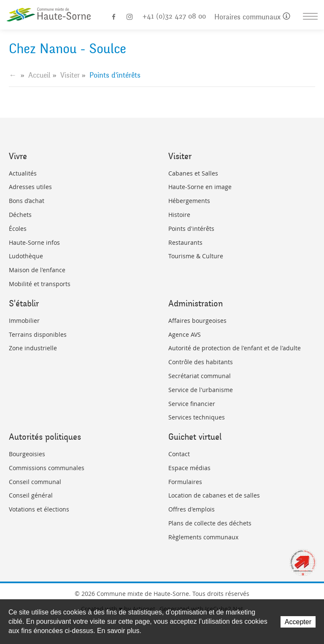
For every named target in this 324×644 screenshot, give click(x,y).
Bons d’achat (26, 201)
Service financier (191, 404)
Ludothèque (26, 256)
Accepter (298, 621)
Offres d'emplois (191, 509)
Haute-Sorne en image (200, 187)
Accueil (39, 75)
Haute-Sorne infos (34, 242)
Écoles (18, 229)
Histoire (179, 215)
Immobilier (24, 321)
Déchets (20, 215)
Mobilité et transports (39, 284)
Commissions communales (46, 468)
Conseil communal (35, 482)
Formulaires (185, 482)
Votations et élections (39, 509)
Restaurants (185, 242)
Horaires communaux (252, 17)
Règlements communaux (203, 537)
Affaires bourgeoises (197, 321)
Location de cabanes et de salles (214, 495)
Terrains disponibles (38, 334)
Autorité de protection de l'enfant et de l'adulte (234, 348)
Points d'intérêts (191, 229)
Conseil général (31, 495)
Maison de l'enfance (37, 270)
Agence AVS (184, 334)
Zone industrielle (33, 348)
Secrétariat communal (199, 376)
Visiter (70, 75)
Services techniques (196, 417)
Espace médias (189, 468)
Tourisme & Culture (195, 256)
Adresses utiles (30, 187)
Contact (179, 454)
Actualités (23, 173)
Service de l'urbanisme (200, 390)
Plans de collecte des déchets (209, 523)
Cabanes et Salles (193, 173)
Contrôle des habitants (200, 362)
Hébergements (189, 201)
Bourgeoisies (27, 454)
